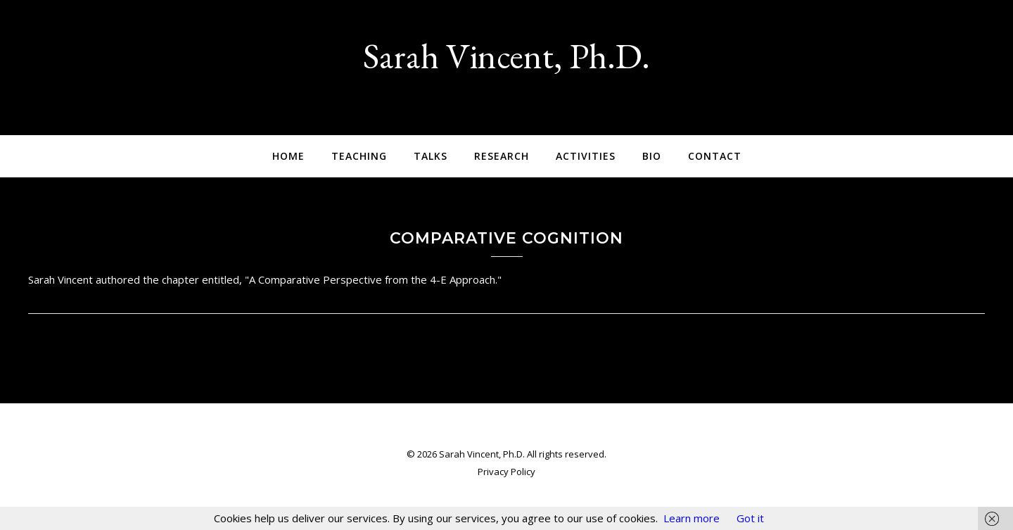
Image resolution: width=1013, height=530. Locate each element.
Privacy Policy (506, 471)
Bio (651, 156)
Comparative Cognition (506, 238)
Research (501, 156)
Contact (714, 156)
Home (288, 156)
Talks (430, 156)
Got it (750, 518)
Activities (586, 156)
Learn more (691, 518)
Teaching (359, 156)
